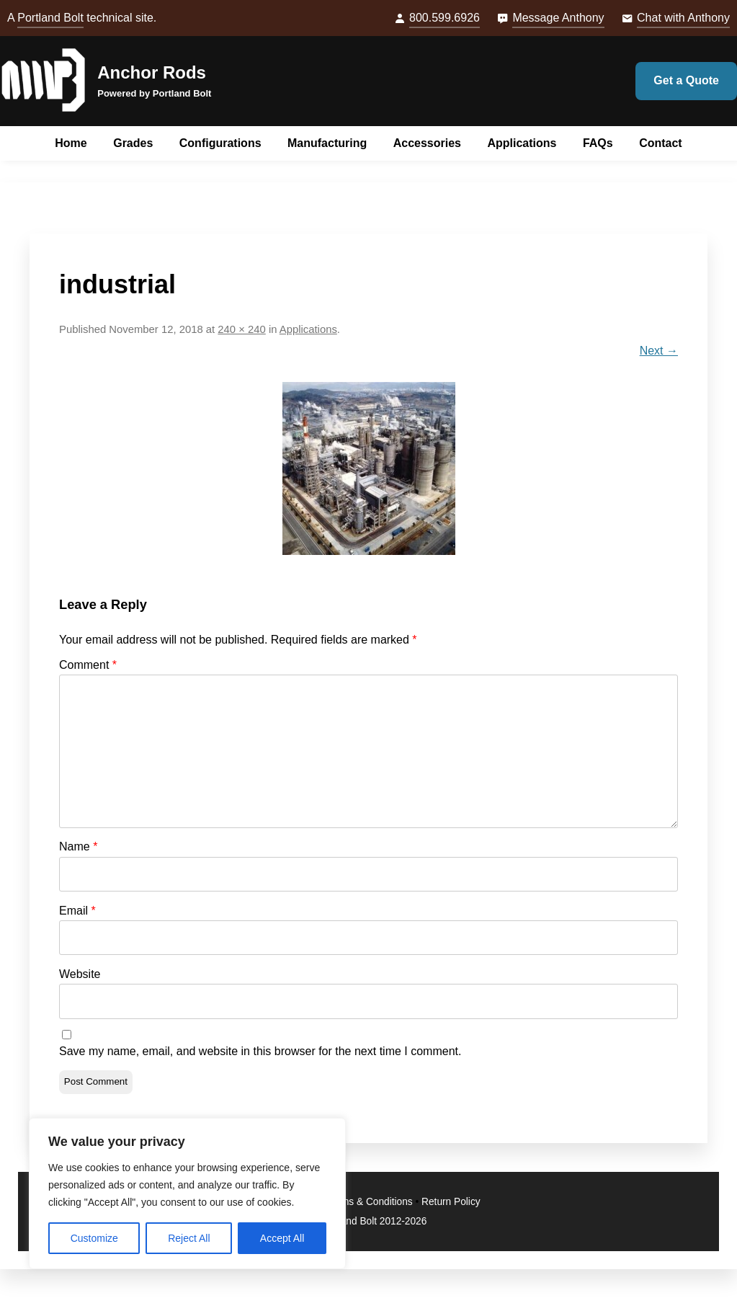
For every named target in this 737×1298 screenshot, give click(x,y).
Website (80, 974)
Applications (521, 143)
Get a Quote (686, 80)
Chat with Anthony (683, 18)
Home (70, 143)
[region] (187, 1193)
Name (78, 846)
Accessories (427, 143)
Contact (660, 143)
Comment (88, 665)
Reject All (189, 1238)
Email (77, 910)
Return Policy (451, 1201)
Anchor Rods (151, 72)
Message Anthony (558, 18)
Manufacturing (327, 143)
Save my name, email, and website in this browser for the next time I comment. (260, 1051)
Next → (659, 350)
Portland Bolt (50, 18)
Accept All (282, 1238)
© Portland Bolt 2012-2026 (369, 1221)
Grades (133, 143)
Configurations (220, 143)
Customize (94, 1238)
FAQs (598, 143)
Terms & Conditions (370, 1201)
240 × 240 (241, 329)
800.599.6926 (444, 18)
